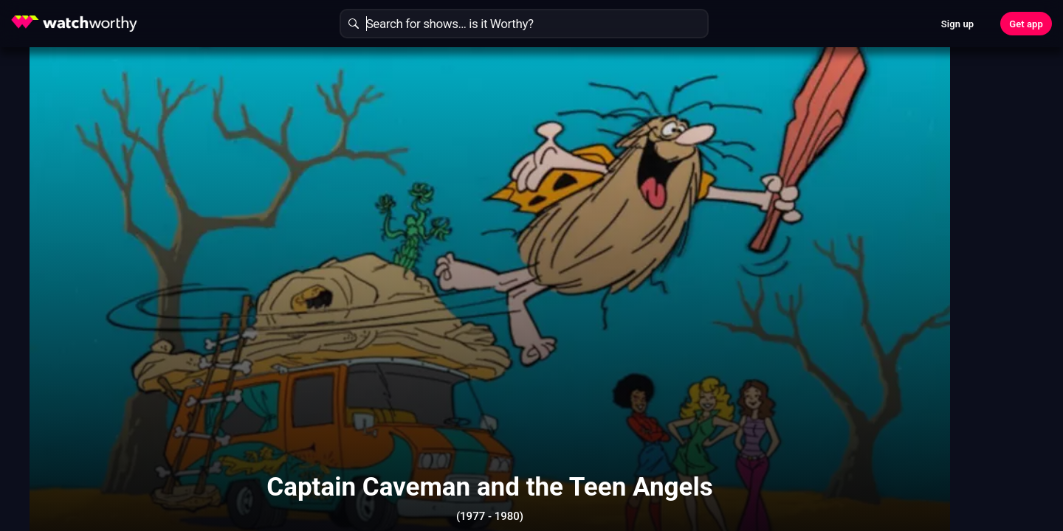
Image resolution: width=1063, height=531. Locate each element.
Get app (1026, 24)
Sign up (957, 24)
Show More (664, 467)
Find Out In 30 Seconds (838, 166)
